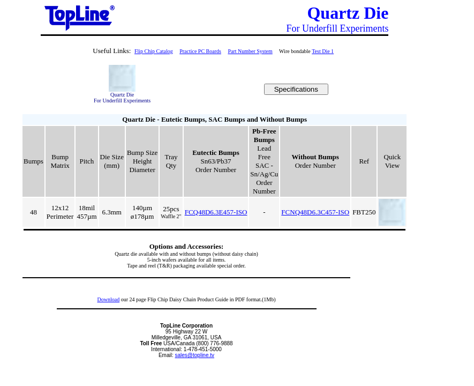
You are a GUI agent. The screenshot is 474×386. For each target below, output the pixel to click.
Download (108, 299)
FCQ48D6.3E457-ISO (216, 212)
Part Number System (250, 51)
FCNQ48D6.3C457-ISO (315, 212)
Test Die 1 (323, 51)
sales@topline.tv (195, 355)
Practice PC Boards (200, 51)
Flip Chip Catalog (153, 51)
